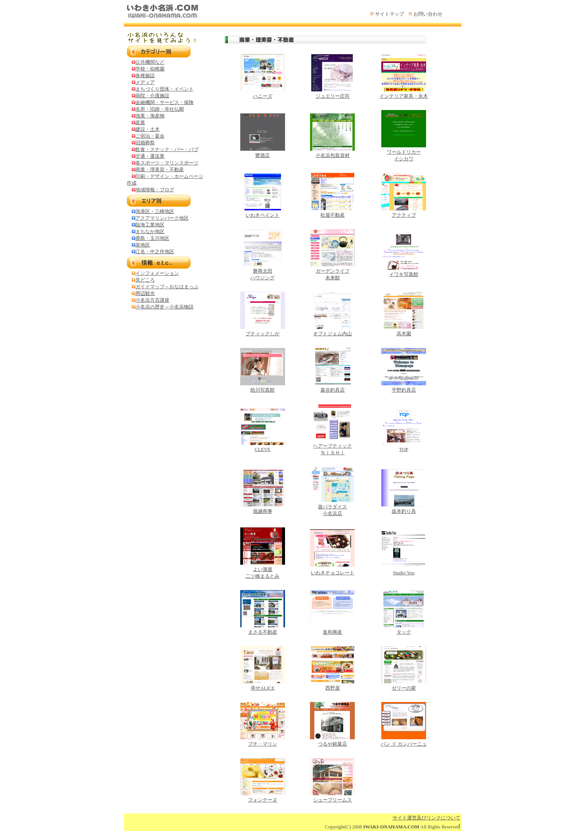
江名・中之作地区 (154, 251)
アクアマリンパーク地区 (162, 218)
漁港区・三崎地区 (154, 211)
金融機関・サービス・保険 (164, 102)
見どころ (145, 280)
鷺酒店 (262, 155)
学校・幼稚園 (150, 69)
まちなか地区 (150, 231)
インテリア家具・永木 (403, 96)
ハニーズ (262, 96)
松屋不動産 (332, 215)
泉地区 (142, 245)
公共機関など (150, 62)
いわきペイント (262, 215)
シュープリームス (332, 800)
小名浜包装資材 (333, 155)
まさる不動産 (262, 632)
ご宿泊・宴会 (150, 136)
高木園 (404, 333)
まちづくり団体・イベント (164, 89)
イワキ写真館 (403, 274)
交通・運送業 (150, 156)
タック (404, 632)
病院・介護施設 (152, 95)
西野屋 (332, 688)
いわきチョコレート (332, 573)
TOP (403, 449)
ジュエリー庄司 (333, 96)
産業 (140, 122)
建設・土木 (147, 129)
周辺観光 (145, 293)
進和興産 (332, 632)
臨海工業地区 (150, 225)
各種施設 (145, 75)
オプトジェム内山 (332, 333)
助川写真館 (262, 390)
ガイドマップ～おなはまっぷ (166, 286)
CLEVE (262, 449)
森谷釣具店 (332, 390)
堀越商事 (262, 511)
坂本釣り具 (404, 511)
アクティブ (404, 215)
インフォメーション (157, 273)
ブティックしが (262, 333)
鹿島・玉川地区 (152, 238)
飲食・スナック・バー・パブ (166, 149)
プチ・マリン (262, 744)
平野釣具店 (404, 390)
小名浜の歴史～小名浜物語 (164, 307)
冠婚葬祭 (145, 142)
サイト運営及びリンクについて (426, 818)
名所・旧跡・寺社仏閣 (159, 109)
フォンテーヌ (262, 800)
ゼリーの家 (404, 688)
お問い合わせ (427, 14)
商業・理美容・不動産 (159, 169)
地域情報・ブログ (154, 189)
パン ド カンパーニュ (404, 744)
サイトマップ (389, 14)
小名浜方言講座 (152, 300)
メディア (145, 82)
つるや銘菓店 (332, 744)
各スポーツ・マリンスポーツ (166, 163)
